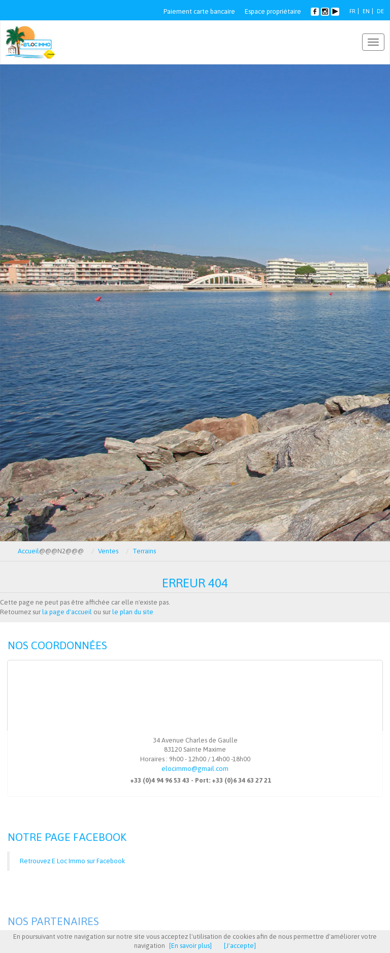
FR (352, 11)
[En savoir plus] (190, 945)
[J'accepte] (240, 945)
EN (366, 11)
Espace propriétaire (273, 11)
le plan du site (132, 612)
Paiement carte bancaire (199, 11)
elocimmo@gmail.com (195, 768)
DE (380, 11)
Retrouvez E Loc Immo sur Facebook (72, 861)
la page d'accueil (67, 612)
